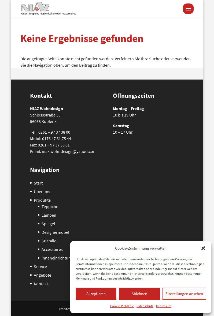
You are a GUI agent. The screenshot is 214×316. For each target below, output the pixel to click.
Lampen (49, 215)
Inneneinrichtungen (60, 258)
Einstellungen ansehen (184, 293)
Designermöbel (55, 232)
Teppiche (50, 206)
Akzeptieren (96, 293)
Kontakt (41, 283)
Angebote (42, 275)
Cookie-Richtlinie (122, 306)
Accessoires (52, 249)
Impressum (163, 306)
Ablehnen (139, 293)
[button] (203, 248)
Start (38, 183)
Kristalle (49, 240)
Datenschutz (144, 306)
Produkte (42, 200)
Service (40, 266)
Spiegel (48, 223)
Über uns (42, 191)
